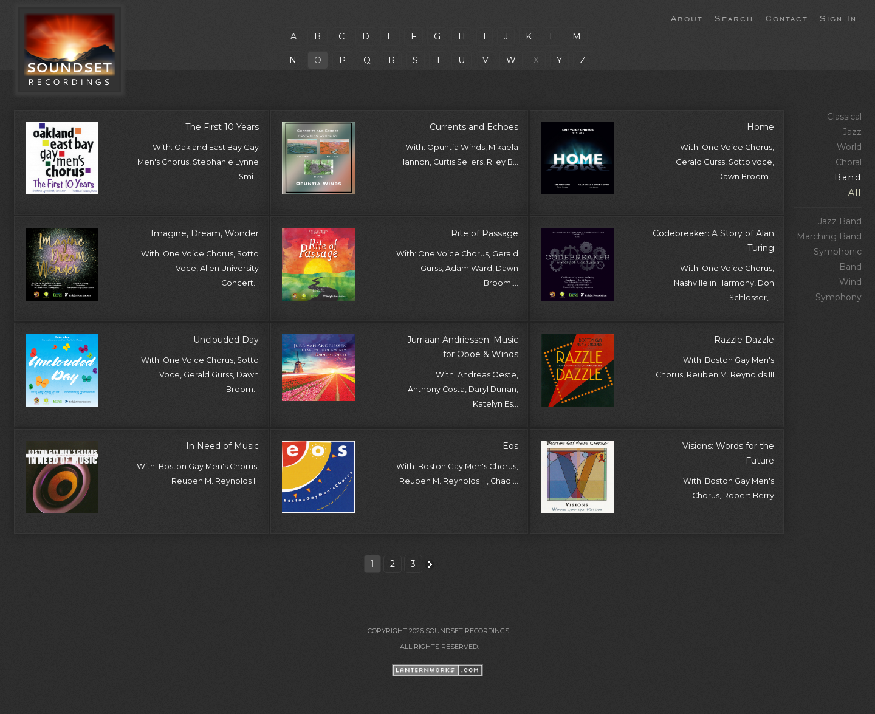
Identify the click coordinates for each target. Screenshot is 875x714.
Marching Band (829, 236)
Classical (844, 116)
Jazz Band (840, 221)
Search (734, 17)
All (855, 192)
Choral (849, 162)
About (686, 17)
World (849, 147)
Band (848, 177)
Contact (787, 17)
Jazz (852, 131)
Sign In (838, 17)
